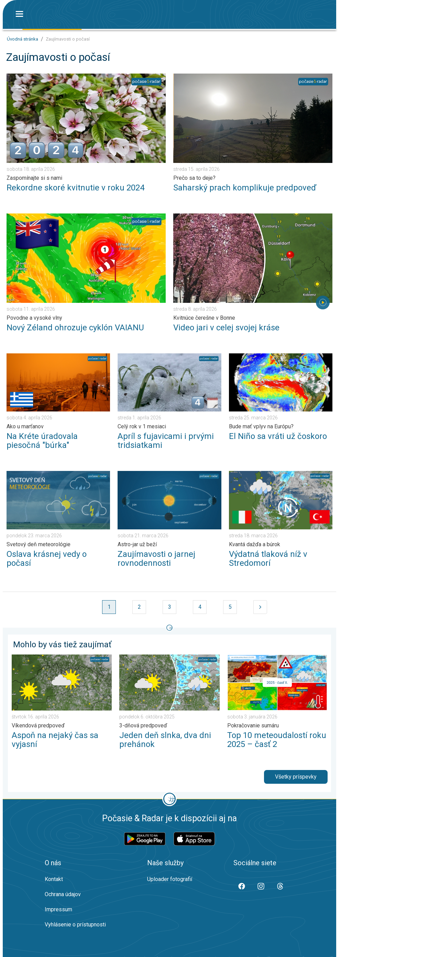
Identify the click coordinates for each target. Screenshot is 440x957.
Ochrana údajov (63, 894)
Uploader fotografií (169, 879)
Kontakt (54, 879)
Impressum (58, 909)
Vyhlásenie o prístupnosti (75, 924)
